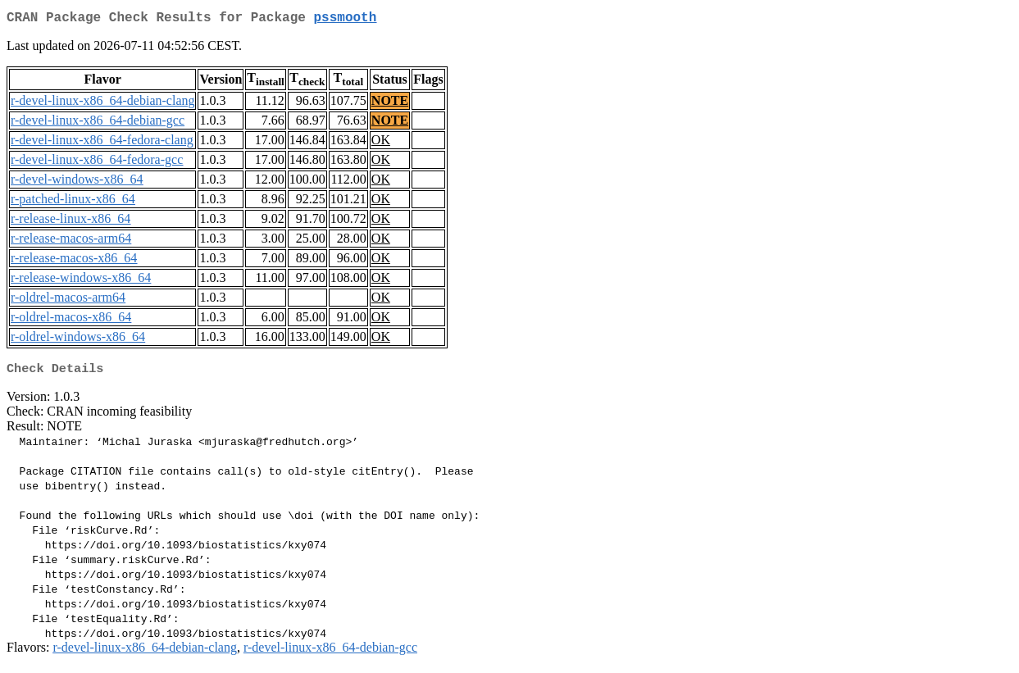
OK (380, 143)
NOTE (389, 104)
